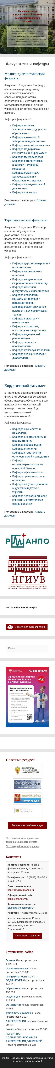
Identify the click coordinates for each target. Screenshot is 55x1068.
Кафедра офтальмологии (27, 472)
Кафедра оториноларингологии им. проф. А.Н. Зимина (28, 464)
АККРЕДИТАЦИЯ (16, 1021)
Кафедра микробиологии (27, 157)
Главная (10, 960)
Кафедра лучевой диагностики (31, 145)
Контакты (11, 1029)
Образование (13, 988)
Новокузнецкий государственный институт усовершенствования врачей (27, 16)
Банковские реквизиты (20, 907)
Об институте (13, 1004)
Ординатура (13, 996)
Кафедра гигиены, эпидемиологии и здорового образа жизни (29, 129)
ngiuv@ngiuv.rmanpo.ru (20, 890)
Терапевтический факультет (26, 220)
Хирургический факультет (24, 386)
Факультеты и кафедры (19, 1013)
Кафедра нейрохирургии (27, 444)
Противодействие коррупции (22, 846)
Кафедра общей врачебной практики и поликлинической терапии (29, 310)
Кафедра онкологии (24, 448)
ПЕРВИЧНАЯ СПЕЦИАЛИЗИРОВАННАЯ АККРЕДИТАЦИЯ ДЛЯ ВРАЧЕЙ (24, 1037)
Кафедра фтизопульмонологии (31, 350)
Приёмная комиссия (17, 968)
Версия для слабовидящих (26, 627)
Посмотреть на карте (27, 935)
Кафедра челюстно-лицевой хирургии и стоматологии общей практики (29, 500)
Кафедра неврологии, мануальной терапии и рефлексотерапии (26, 299)
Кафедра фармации (24, 192)
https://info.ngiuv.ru (17, 898)
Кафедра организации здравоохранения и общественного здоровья (27, 176)
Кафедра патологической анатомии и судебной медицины (27, 164)
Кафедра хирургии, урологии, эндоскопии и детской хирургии (30, 488)
